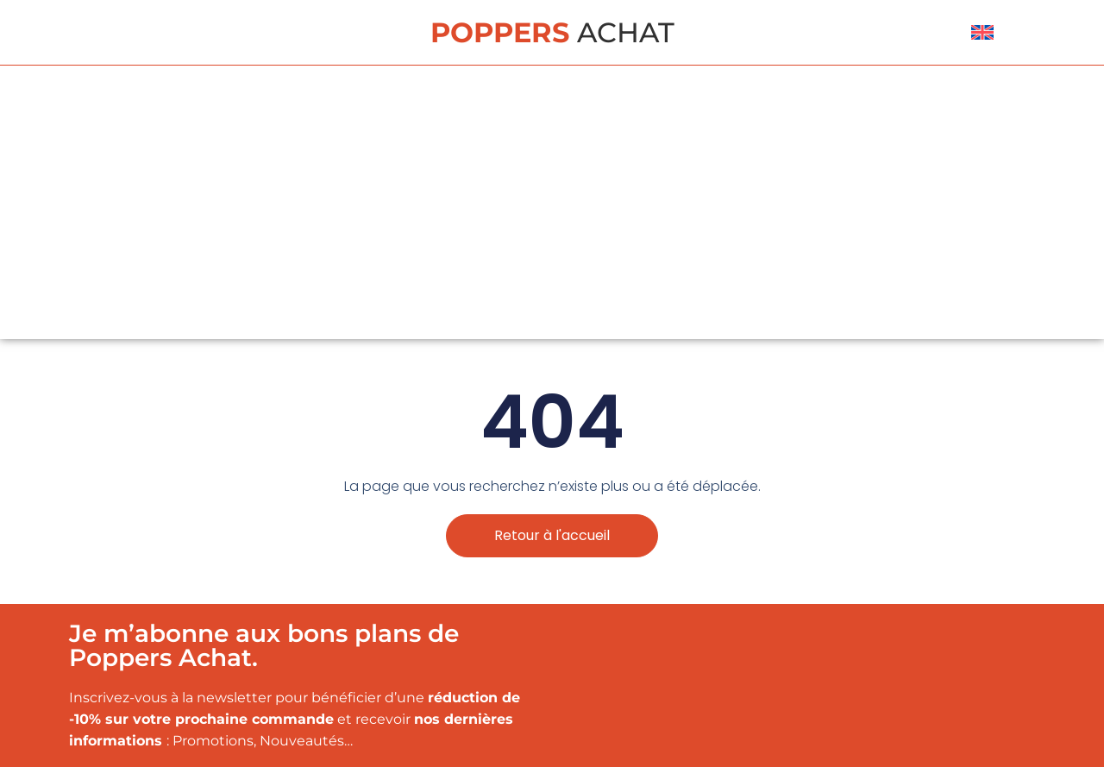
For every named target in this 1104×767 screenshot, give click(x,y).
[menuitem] (982, 32)
